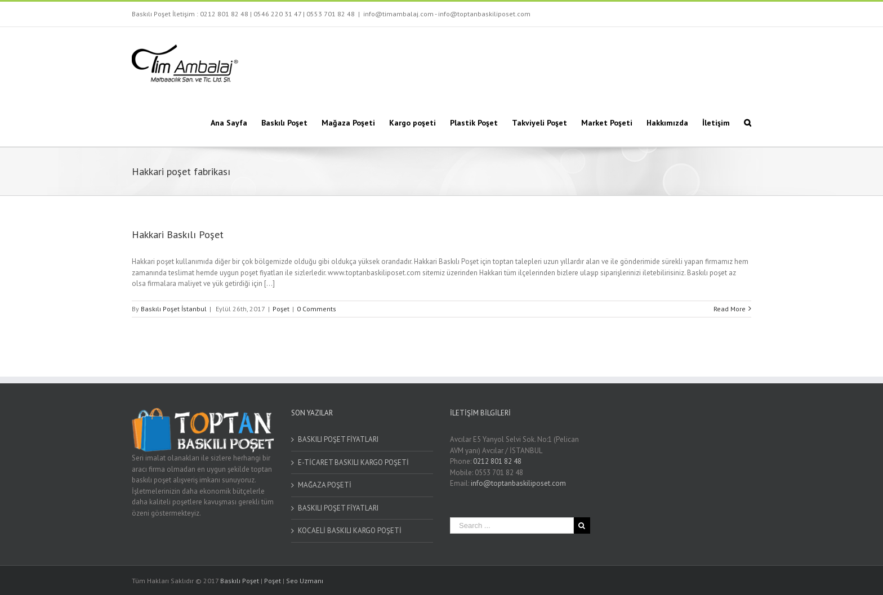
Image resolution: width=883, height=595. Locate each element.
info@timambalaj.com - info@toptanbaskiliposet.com (446, 14)
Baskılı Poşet (239, 580)
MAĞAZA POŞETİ (324, 485)
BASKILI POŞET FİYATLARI (338, 439)
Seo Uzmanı (304, 580)
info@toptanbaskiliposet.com (518, 483)
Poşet (281, 309)
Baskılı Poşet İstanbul (174, 309)
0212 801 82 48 (224, 14)
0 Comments (316, 309)
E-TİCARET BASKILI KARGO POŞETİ (353, 462)
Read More (729, 309)
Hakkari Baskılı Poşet (178, 234)
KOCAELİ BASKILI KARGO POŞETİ (350, 530)
